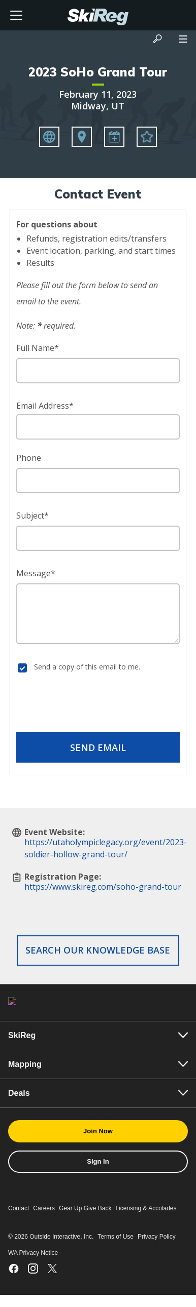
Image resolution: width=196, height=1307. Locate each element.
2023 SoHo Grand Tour (97, 72)
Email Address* (45, 405)
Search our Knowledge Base (97, 950)
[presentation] (98, 704)
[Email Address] (97, 427)
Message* (35, 573)
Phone (28, 457)
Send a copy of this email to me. (87, 666)
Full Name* (37, 347)
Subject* (32, 515)
